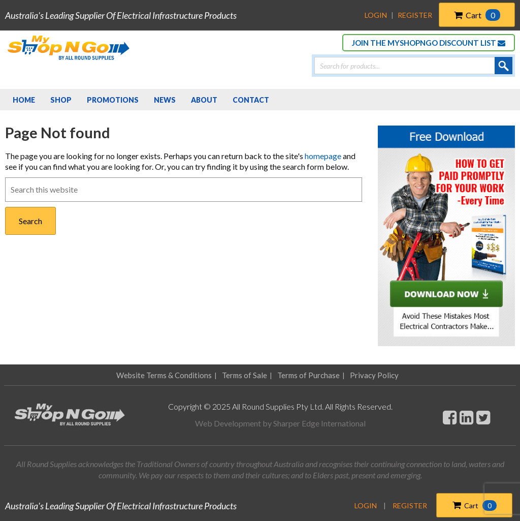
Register (415, 15)
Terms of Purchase (308, 375)
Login (376, 15)
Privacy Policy (374, 375)
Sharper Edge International (319, 423)
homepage (323, 156)
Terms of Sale (244, 375)
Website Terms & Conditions (164, 375)
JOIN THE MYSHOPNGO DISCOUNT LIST (428, 42)
